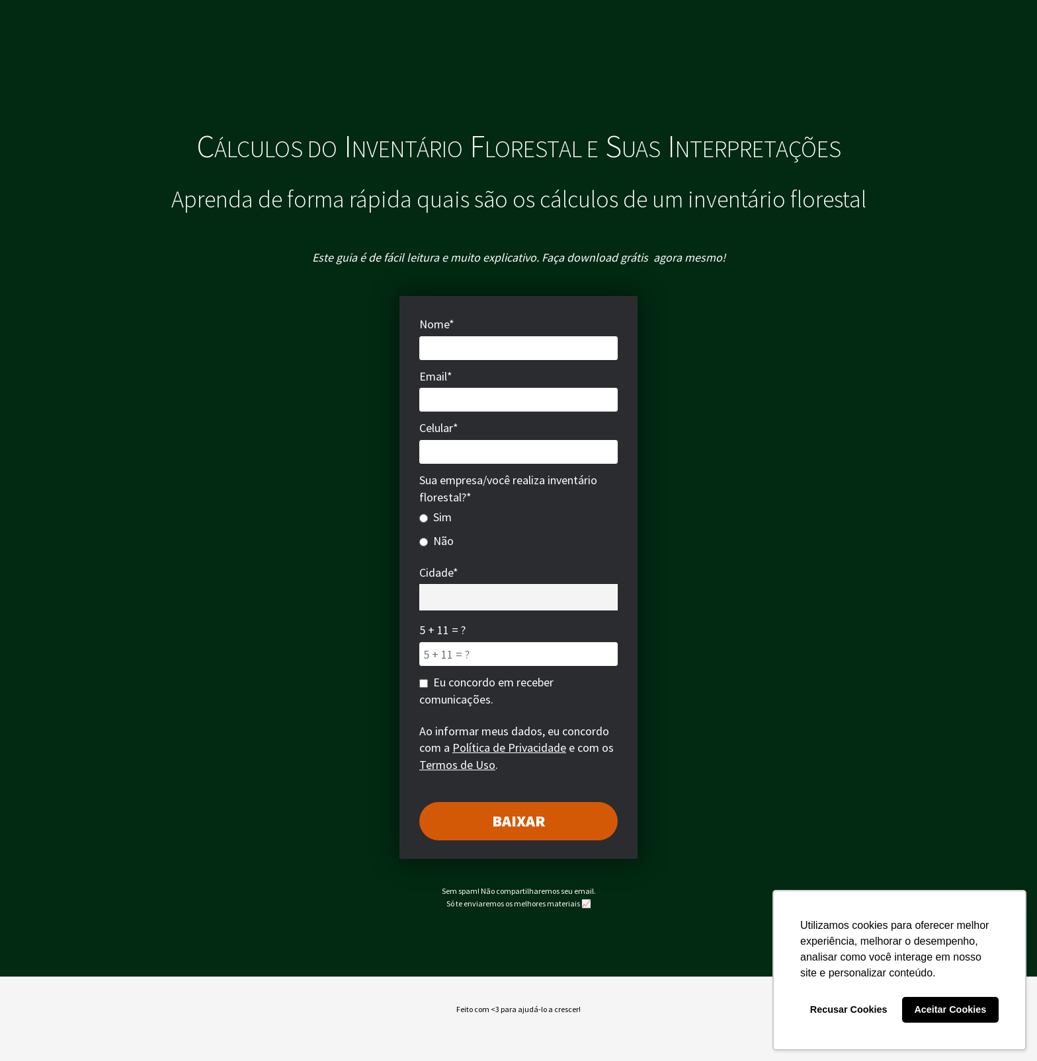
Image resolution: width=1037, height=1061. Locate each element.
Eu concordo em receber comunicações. (486, 691)
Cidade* (438, 572)
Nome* (436, 324)
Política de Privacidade (509, 747)
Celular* (438, 427)
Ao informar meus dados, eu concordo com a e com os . (516, 747)
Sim (435, 517)
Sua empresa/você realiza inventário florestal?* (508, 488)
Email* (435, 376)
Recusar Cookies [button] (849, 1009)
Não (436, 540)
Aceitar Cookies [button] (950, 1009)
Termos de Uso (457, 764)
